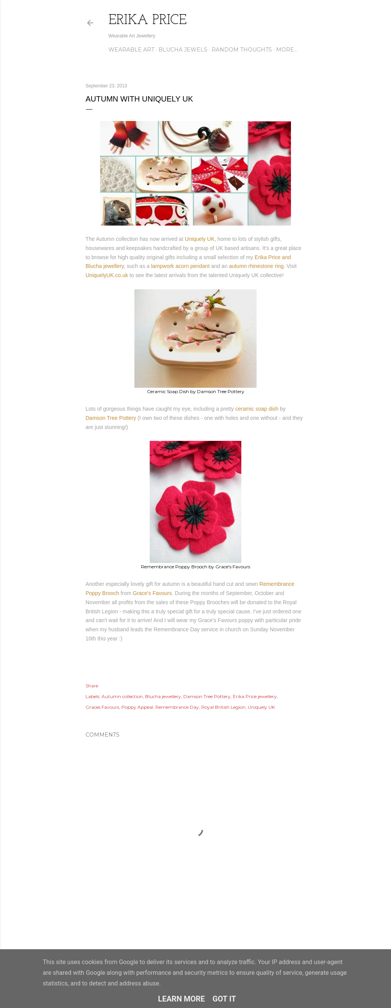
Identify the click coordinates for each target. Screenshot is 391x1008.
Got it (224, 998)
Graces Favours (102, 707)
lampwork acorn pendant (180, 266)
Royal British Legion (223, 707)
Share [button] (92, 686)
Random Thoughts (242, 49)
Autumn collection (122, 696)
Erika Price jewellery (255, 696)
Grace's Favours (152, 593)
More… (286, 49)
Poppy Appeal (137, 707)
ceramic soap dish (256, 409)
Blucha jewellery (163, 696)
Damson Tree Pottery (111, 418)
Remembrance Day (177, 707)
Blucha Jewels (182, 49)
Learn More (181, 998)
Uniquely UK (200, 239)
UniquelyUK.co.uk (107, 275)
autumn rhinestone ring (256, 266)
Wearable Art (131, 49)
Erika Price (147, 20)
